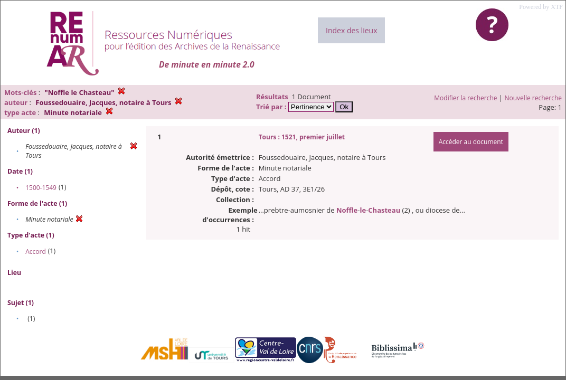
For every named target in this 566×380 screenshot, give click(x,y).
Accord (35, 251)
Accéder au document (471, 141)
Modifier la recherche (465, 97)
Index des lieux (351, 30)
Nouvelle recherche (533, 97)
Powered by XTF (541, 7)
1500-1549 (40, 187)
